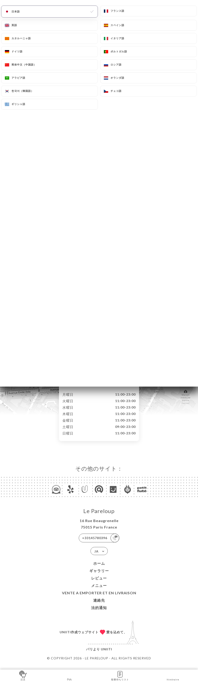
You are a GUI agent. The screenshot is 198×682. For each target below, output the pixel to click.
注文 (23, 675)
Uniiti (106, 654)
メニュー (99, 590)
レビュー (99, 583)
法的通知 (99, 612)
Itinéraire (173, 675)
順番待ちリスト (120, 675)
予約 (69, 675)
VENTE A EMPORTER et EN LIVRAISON (99, 597)
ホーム (99, 568)
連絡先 (99, 605)
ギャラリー (99, 575)
